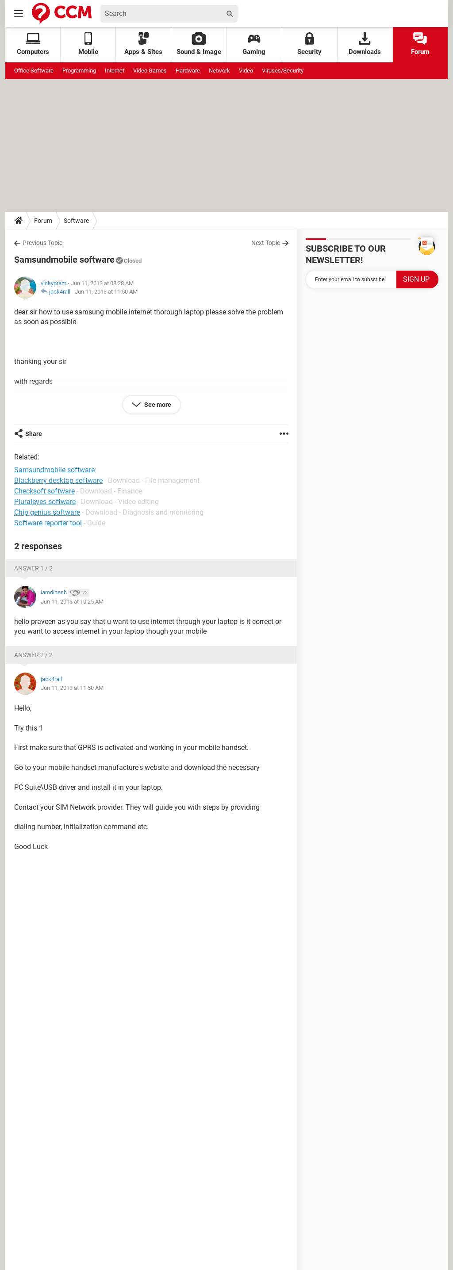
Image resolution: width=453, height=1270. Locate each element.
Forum (420, 44)
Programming (79, 70)
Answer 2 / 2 (33, 654)
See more (157, 404)
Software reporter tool (48, 523)
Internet (114, 70)
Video (246, 70)
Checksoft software (44, 491)
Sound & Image (199, 44)
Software (76, 220)
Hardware (188, 70)
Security (309, 44)
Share (33, 433)
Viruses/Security (282, 70)
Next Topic (265, 242)
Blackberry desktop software (58, 480)
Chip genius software (47, 512)
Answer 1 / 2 (33, 568)
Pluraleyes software (45, 501)
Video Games (150, 70)
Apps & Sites (143, 44)
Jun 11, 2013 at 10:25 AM (72, 601)
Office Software (34, 70)
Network (219, 70)
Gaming (253, 44)
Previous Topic (42, 242)
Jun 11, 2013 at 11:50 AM (106, 291)
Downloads (365, 44)
